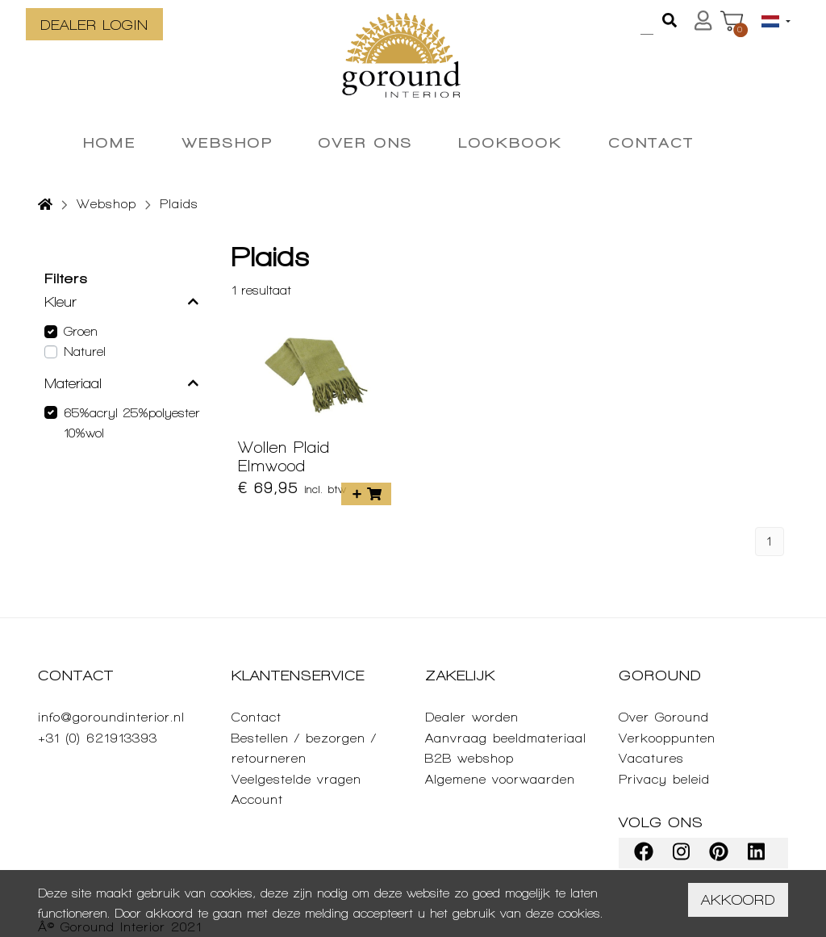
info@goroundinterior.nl (111, 717)
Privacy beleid (664, 779)
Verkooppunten (667, 738)
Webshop (106, 204)
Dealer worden (472, 717)
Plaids (179, 204)
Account (257, 799)
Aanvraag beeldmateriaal (505, 738)
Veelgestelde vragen (296, 779)
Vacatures (651, 758)
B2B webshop (469, 758)
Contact (257, 717)
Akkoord (738, 899)
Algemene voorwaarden (500, 779)
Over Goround (664, 717)
